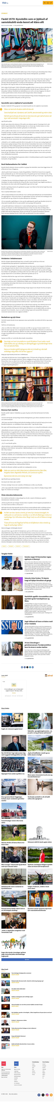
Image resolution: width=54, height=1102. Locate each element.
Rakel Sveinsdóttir (5, 25)
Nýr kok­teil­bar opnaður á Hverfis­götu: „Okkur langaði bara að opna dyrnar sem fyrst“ (32, 1012)
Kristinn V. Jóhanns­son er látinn (19, 1020)
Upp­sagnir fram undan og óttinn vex (12, 774)
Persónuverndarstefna (6, 1072)
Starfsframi (18, 546)
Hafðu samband (18, 1073)
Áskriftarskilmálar (19, 1076)
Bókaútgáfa (11, 546)
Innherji (44, 1064)
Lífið (34, 1069)
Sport (34, 1067)
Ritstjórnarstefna (19, 1074)
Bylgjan (44, 1073)
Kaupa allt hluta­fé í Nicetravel (18, 1036)
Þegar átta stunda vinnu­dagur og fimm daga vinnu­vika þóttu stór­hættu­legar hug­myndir (13, 954)
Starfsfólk (17, 1078)
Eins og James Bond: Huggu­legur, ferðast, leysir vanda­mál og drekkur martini (12, 798)
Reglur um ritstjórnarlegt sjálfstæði (6, 1070)
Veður (44, 1071)
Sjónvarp (35, 1073)
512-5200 (19, 1069)
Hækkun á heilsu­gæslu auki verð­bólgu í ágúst (22, 996)
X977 (44, 1076)
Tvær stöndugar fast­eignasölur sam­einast (21, 973)
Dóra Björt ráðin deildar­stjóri (18, 988)
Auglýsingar (17, 1071)
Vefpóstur (17, 1082)
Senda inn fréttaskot (19, 1085)
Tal (43, 1078)
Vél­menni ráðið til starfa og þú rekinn (40, 842)
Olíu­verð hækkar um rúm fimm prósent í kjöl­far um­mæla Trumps (27, 1004)
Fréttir (34, 1064)
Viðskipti (35, 1066)
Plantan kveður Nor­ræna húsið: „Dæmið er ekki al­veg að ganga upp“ (28, 981)
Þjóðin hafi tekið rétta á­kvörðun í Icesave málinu (23, 1044)
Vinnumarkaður (26, 546)
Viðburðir (45, 1069)
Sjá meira (27, 959)
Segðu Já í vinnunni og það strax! (11, 729)
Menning (4, 546)
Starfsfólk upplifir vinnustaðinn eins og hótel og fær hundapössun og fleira (39, 599)
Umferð (17, 1080)
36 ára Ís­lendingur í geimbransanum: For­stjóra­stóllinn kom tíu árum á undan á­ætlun (38, 645)
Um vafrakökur (18, 1083)
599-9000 (6, 1077)
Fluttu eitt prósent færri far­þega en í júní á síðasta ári (24, 1028)
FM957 (44, 1075)
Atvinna (44, 1067)
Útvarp (34, 1075)
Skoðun (34, 1071)
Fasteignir (45, 1066)
